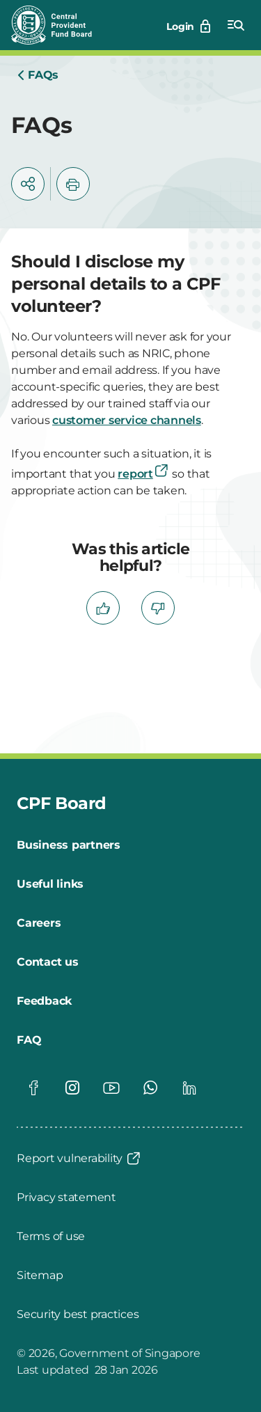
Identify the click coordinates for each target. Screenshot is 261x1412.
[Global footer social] (33, 1087)
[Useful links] (50, 884)
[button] (28, 184)
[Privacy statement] (66, 1197)
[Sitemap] (40, 1275)
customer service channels (126, 420)
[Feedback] (44, 1001)
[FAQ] (29, 1040)
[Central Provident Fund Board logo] (60, 25)
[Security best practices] (78, 1314)
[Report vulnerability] (79, 1158)
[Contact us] (48, 962)
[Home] (38, 75)
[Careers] (39, 923)
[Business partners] (68, 845)
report (143, 473)
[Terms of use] (51, 1236)
